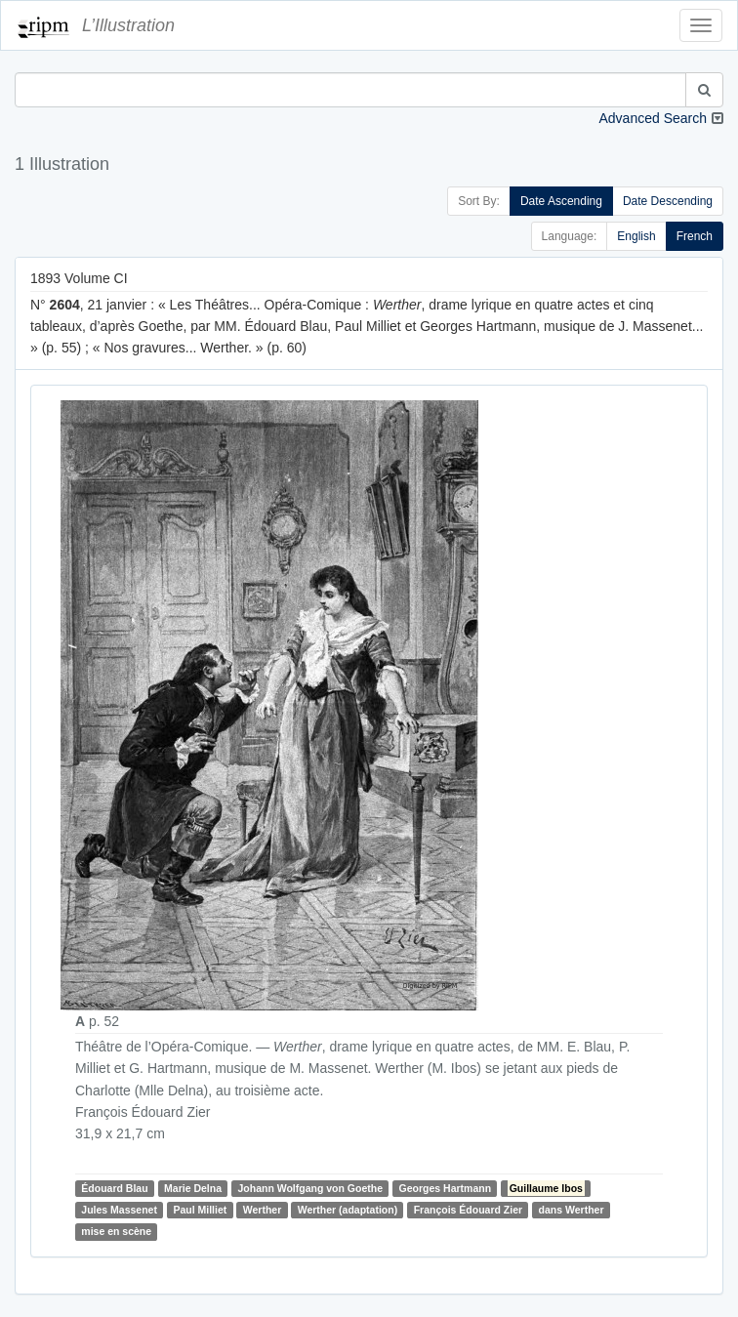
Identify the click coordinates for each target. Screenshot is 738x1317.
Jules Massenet (119, 1209)
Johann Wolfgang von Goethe (310, 1188)
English (636, 236)
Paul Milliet (199, 1209)
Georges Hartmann (445, 1188)
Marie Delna (193, 1188)
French (694, 236)
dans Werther (571, 1209)
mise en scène (116, 1231)
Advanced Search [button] (652, 118)
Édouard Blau (114, 1188)
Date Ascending (561, 201)
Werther (262, 1209)
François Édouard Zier (468, 1209)
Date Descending (668, 201)
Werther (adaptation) (347, 1209)
